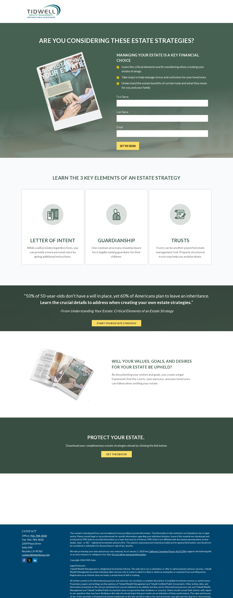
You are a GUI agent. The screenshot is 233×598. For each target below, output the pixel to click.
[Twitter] (29, 560)
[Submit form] (128, 146)
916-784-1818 (38, 535)
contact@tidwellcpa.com (36, 554)
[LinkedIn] (35, 560)
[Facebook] (24, 560)
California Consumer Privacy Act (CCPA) (167, 551)
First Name (123, 96)
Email (120, 127)
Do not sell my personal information (129, 554)
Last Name (122, 112)
